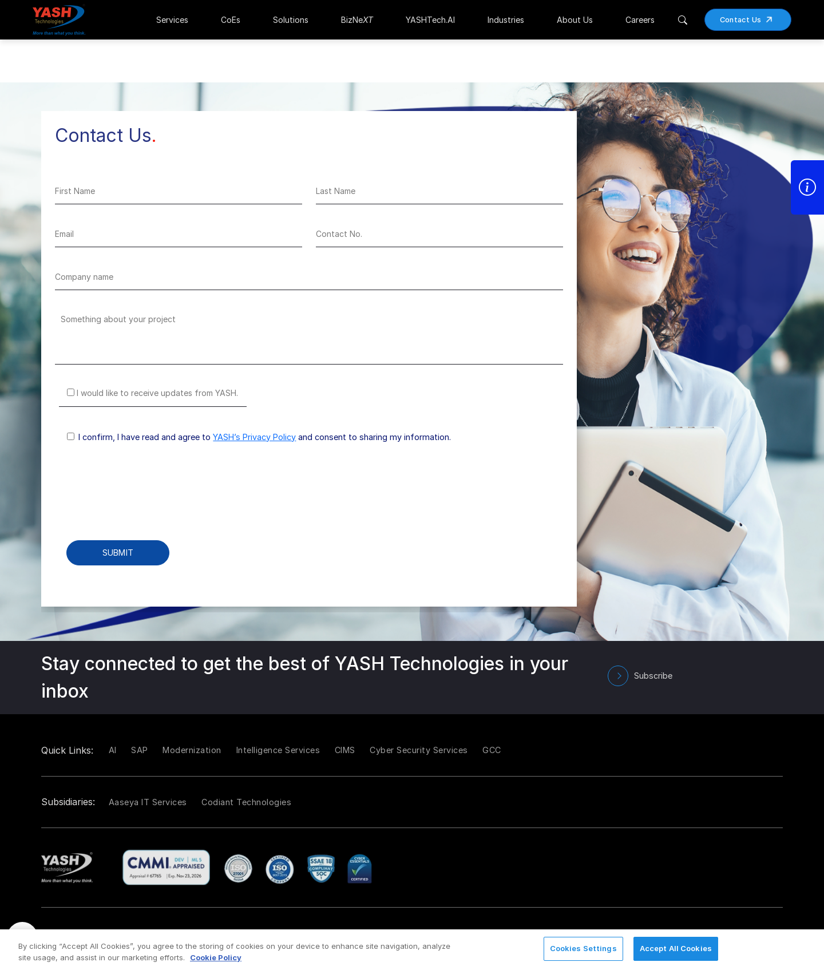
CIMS (345, 750)
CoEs (230, 20)
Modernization (192, 750)
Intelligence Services (278, 750)
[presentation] (142, 499)
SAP (139, 750)
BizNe (357, 20)
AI (113, 750)
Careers (640, 20)
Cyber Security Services (419, 750)
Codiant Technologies (246, 802)
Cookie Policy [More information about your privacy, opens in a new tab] (215, 957)
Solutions (290, 20)
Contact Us (750, 20)
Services (172, 20)
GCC (491, 750)
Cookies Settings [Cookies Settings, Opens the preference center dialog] (583, 948)
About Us (575, 20)
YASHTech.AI (430, 20)
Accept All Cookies (676, 948)
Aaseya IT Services (148, 802)
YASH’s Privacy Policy (254, 437)
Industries (506, 20)
